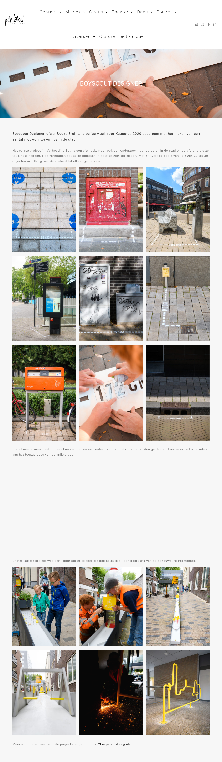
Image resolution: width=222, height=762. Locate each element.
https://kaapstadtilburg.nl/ (109, 744)
